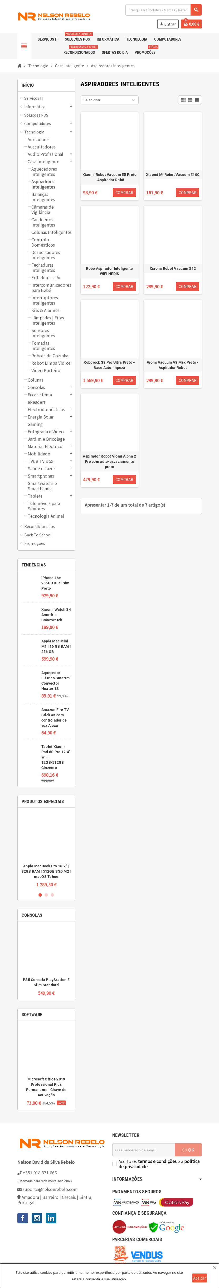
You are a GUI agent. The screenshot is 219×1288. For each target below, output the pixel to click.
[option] (46, 850)
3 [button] (52, 895)
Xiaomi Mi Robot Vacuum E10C (173, 174)
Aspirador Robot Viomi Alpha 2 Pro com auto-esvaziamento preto (109, 461)
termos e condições (157, 1161)
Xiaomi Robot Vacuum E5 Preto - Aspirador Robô (109, 177)
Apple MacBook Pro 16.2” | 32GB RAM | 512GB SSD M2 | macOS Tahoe (46, 871)
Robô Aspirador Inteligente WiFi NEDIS (109, 271)
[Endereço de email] (143, 1149)
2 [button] (46, 895)
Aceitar (199, 1278)
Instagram (37, 1218)
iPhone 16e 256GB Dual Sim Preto (55, 583)
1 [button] (40, 895)
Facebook (22, 1218)
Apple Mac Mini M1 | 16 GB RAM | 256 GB (56, 646)
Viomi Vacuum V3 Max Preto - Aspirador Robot (173, 365)
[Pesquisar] (163, 10)
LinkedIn (51, 1218)
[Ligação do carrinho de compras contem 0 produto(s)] (191, 24)
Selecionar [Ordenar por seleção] (92, 99)
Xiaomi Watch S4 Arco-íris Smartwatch (56, 614)
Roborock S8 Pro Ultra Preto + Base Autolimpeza (109, 365)
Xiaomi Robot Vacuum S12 (173, 268)
